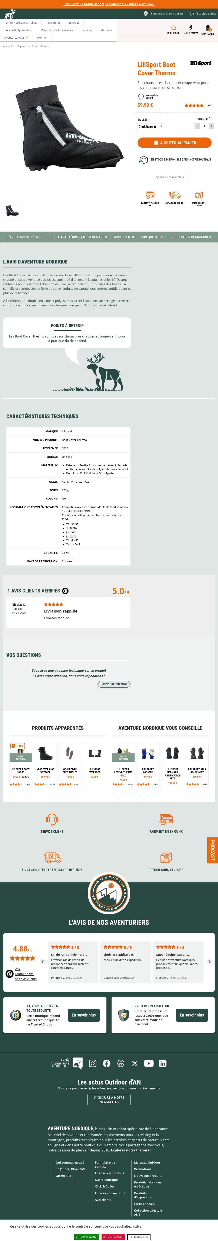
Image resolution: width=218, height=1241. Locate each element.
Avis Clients (124, 237)
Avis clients (103, 1200)
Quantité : (204, 119)
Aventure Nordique (70, 1128)
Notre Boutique (106, 1180)
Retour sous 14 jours (199, 204)
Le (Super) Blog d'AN (70, 1169)
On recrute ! (64, 1176)
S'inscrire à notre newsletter (109, 1099)
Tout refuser (113, 1237)
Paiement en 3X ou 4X (150, 204)
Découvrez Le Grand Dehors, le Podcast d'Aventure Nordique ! (109, 4)
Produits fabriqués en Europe (147, 1184)
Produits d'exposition (143, 1195)
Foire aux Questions (109, 1173)
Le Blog (67, 1063)
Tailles (143, 120)
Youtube (148, 1063)
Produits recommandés (191, 237)
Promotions (142, 1169)
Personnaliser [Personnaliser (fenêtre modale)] (139, 1237)
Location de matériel (110, 1193)
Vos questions (153, 237)
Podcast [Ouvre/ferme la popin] (213, 850)
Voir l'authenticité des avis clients (26, 974)
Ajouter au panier (178, 142)
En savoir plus (84, 1015)
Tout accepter (86, 1237)
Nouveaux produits (148, 1176)
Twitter (134, 1063)
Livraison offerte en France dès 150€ (52, 870)
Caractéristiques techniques (82, 237)
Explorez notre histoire (130, 1150)
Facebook (106, 1063)
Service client (51, 832)
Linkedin (163, 1063)
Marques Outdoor (147, 1162)
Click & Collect (105, 1186)
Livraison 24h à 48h (174, 203)
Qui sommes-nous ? (70, 1162)
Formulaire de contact (105, 1164)
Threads (120, 1063)
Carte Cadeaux (144, 1204)
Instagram (92, 1063)
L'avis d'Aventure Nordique (29, 237)
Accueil (7, 46)
